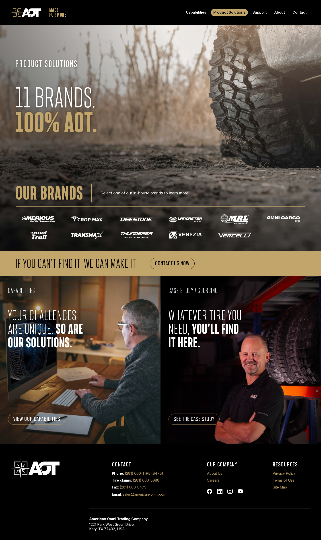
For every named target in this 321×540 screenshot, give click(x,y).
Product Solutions (229, 12)
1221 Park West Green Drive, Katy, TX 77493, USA (112, 526)
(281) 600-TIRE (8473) (144, 473)
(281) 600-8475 (133, 487)
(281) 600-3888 (146, 480)
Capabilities (196, 12)
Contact (299, 12)
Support (260, 12)
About (279, 12)
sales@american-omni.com (144, 494)
